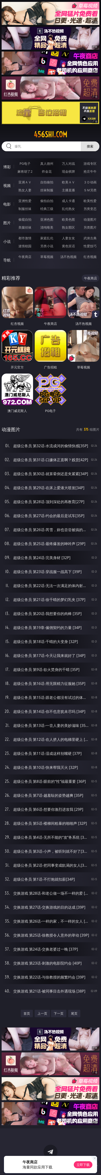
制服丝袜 (24, 208)
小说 (7, 241)
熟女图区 (68, 227)
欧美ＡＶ (68, 182)
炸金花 (47, 171)
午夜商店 (24, 256)
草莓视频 (46, 256)
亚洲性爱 (24, 201)
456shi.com (50, 134)
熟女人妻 (24, 190)
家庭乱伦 (46, 238)
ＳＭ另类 (90, 190)
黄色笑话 (68, 246)
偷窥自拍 (24, 219)
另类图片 (90, 227)
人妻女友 (68, 238)
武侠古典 (90, 238)
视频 (7, 185)
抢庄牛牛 (90, 171)
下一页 (59, 1013)
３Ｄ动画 (90, 182)
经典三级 (46, 208)
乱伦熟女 (68, 208)
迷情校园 (24, 246)
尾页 (74, 1013)
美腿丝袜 (24, 227)
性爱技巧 (90, 246)
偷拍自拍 (46, 201)
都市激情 (24, 238)
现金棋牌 (68, 171)
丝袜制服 (46, 190)
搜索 (90, 146)
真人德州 (46, 163)
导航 (7, 260)
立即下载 (83, 1164)
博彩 (7, 166)
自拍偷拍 (46, 182)
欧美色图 (68, 219)
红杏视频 (90, 256)
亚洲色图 (46, 219)
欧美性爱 (90, 201)
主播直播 (68, 190)
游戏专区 (90, 163)
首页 (27, 1013)
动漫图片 (90, 219)
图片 (7, 222)
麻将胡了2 (24, 171)
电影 (7, 204)
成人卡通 (68, 201)
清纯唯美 (46, 227)
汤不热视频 (68, 256)
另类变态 (90, 208)
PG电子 (25, 163)
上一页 (42, 1013)
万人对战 (68, 163)
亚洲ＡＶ (24, 182)
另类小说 (46, 246)
